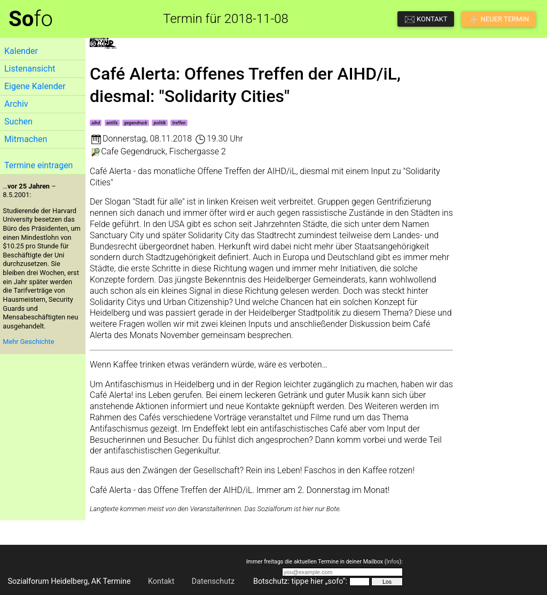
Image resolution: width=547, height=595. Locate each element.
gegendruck (135, 123)
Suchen (18, 121)
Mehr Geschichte (28, 342)
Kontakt (161, 581)
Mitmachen (25, 139)
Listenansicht (29, 69)
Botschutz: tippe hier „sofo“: (300, 581)
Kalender (21, 51)
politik (160, 123)
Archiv (16, 104)
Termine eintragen (38, 165)
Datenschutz (213, 581)
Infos (392, 561)
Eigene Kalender (35, 86)
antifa (112, 123)
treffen (179, 123)
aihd (95, 123)
